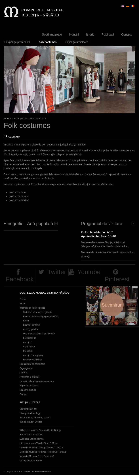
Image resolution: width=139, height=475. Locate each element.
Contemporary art (28, 409)
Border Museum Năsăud (31, 434)
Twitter (56, 271)
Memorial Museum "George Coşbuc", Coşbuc (41, 447)
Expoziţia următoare (77, 42)
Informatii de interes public (32, 308)
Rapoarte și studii (28, 390)
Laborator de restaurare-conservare (37, 381)
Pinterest (117, 279)
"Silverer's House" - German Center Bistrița (40, 430)
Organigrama (26, 368)
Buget (26, 320)
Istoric (90, 34)
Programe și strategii (29, 377)
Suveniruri (112, 305)
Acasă (7, 118)
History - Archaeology (30, 413)
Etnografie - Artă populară (30, 118)
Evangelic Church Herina (32, 439)
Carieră (23, 372)
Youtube (88, 271)
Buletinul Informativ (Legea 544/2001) (41, 316)
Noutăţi (74, 34)
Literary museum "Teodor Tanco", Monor (39, 443)
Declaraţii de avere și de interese (39, 333)
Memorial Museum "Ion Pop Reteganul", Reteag (43, 452)
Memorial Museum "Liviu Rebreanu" (37, 456)
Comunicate (29, 346)
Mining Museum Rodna (31, 460)
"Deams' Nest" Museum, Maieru (35, 417)
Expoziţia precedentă (18, 42)
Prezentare (14, 136)
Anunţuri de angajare (33, 355)
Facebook (20, 279)
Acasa (23, 299)
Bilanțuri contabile (31, 325)
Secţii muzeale (52, 34)
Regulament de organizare (32, 364)
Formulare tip (29, 338)
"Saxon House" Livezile (31, 422)
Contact (126, 34)
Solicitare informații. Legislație (37, 312)
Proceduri (27, 351)
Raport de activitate (32, 359)
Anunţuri (27, 342)
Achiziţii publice (30, 329)
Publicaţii (108, 34)
